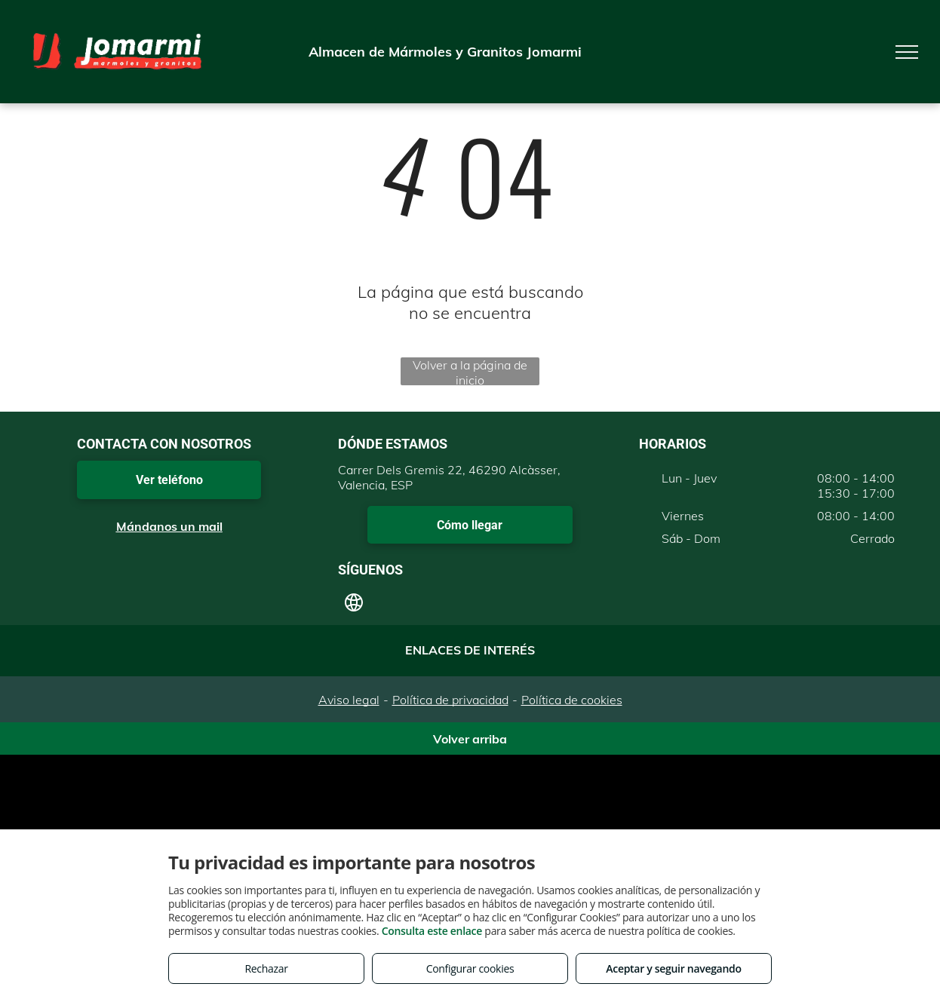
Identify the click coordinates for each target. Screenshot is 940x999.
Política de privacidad (450, 699)
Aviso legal (348, 699)
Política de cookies (571, 699)
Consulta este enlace (432, 931)
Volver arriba (470, 738)
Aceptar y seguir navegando (673, 968)
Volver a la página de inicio (470, 371)
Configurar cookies (470, 968)
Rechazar (265, 968)
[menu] (906, 52)
